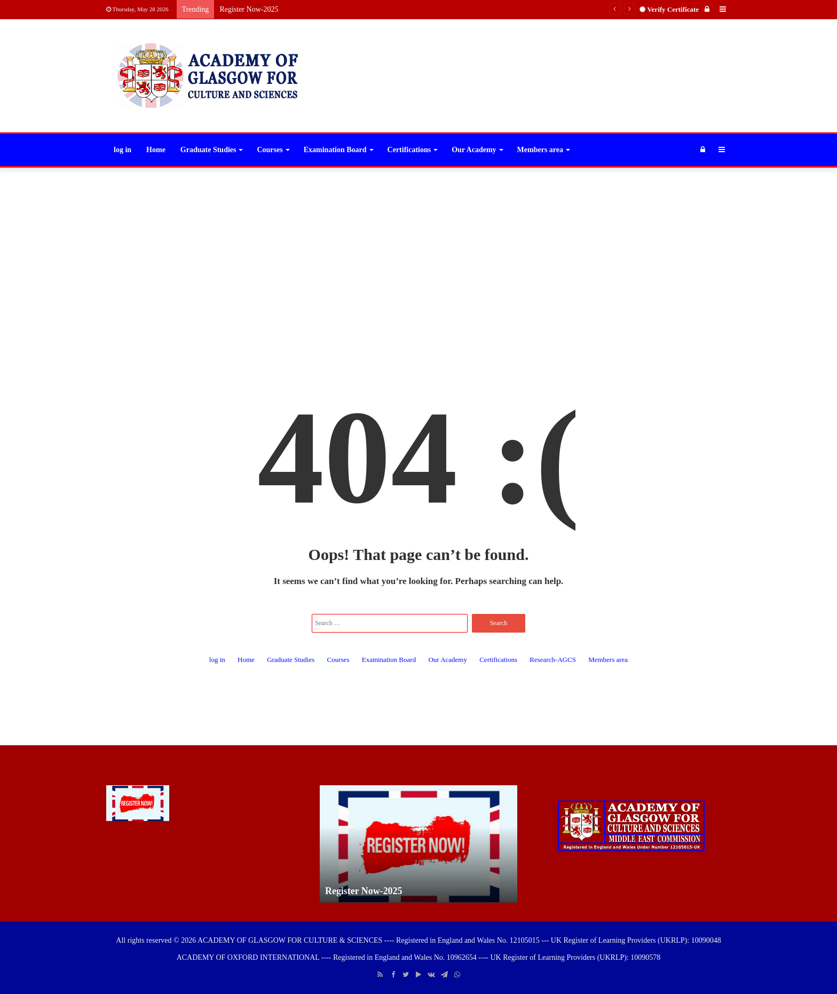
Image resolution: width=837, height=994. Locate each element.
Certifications (409, 150)
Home (155, 150)
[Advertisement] (418, 253)
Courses (269, 150)
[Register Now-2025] (137, 803)
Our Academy (474, 150)
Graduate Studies (208, 150)
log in (122, 150)
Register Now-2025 (248, 9)
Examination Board (335, 150)
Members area (540, 150)
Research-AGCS (553, 660)
